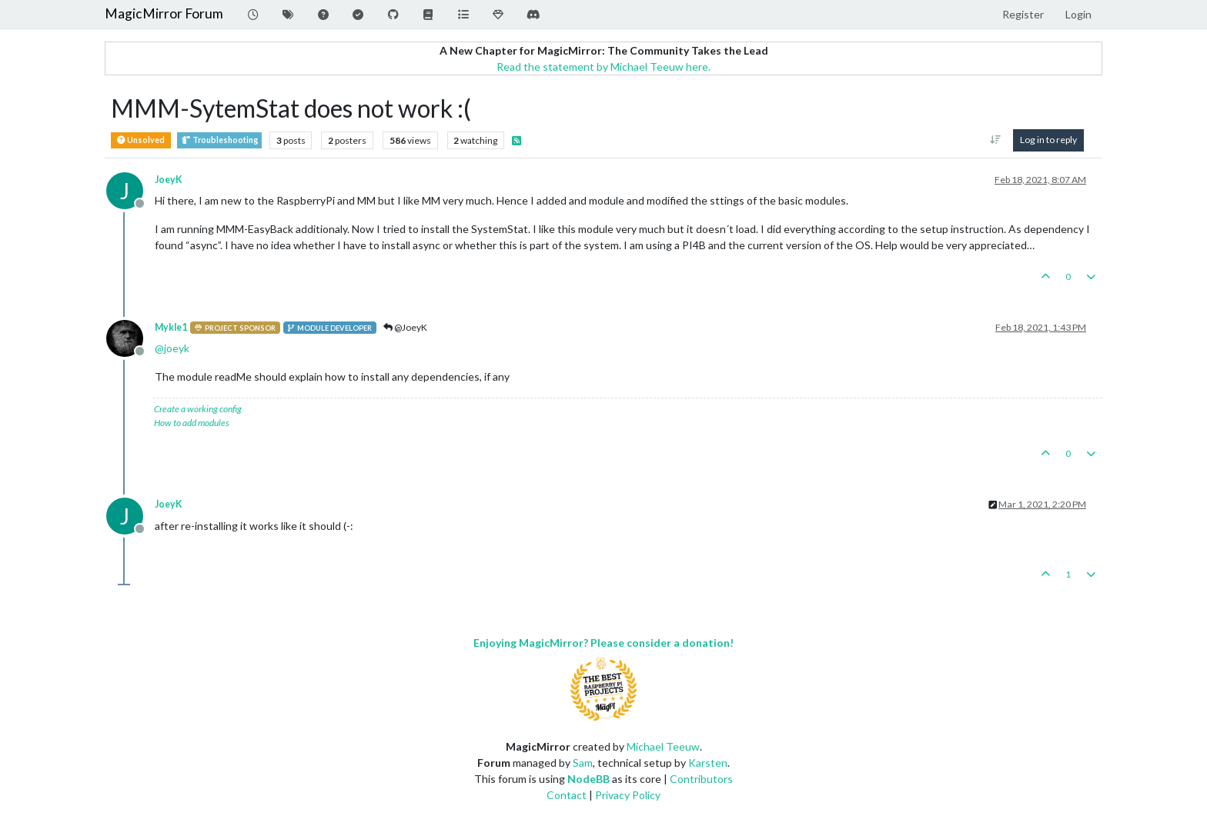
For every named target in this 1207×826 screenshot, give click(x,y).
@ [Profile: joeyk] (172, 348)
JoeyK (168, 179)
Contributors (701, 778)
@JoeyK (405, 327)
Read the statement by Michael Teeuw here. (603, 66)
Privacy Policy (627, 794)
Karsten (707, 762)
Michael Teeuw (663, 746)
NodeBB (588, 778)
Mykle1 (171, 327)
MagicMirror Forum (164, 13)
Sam (583, 762)
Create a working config (198, 409)
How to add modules (191, 422)
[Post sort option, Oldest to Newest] (995, 140)
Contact (567, 794)
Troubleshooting (219, 140)
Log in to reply (1048, 139)
